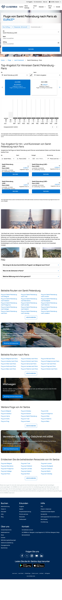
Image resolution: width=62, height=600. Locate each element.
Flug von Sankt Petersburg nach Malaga (9, 308)
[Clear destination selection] (60, 75)
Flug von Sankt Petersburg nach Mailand (9, 300)
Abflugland (47, 573)
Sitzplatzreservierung (25, 511)
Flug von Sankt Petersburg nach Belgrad (9, 295)
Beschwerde (44, 519)
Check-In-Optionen (46, 509)
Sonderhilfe (44, 514)
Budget (34, 155)
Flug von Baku (45, 421)
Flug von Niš (44, 411)
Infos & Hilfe (51, 7)
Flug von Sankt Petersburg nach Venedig (29, 312)
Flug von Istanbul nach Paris (9, 361)
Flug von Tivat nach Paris (48, 364)
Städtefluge (27, 573)
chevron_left (52, 127)
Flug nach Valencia (46, 468)
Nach (4, 36)
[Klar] (59, 31)
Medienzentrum (5, 532)
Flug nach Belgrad (6, 463)
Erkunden (42, 7)
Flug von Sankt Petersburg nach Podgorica (9, 304)
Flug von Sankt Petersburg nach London (49, 295)
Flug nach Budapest (47, 466)
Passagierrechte (5, 545)
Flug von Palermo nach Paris (29, 369)
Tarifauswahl (22, 519)
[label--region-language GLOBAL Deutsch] (55, 1)
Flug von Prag (5, 421)
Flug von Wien (45, 416)
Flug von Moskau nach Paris (29, 358)
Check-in (35, 6)
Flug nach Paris (5, 474)
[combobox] (15, 75)
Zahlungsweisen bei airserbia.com (50, 516)
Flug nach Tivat (25, 463)
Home (3, 60)
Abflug (5, 42)
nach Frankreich (19, 60)
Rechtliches (4, 548)
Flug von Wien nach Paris (8, 364)
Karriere (3, 537)
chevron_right (56, 127)
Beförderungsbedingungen (8, 540)
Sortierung (50, 155)
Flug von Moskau (26, 411)
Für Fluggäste (29, 1)
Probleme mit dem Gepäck (48, 511)
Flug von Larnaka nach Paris (29, 366)
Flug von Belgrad (6, 411)
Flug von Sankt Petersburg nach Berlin (49, 308)
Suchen (31, 49)
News (2, 535)
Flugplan (21, 506)
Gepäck (21, 509)
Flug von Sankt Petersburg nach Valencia (49, 304)
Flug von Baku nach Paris (8, 369)
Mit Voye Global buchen (11, 449)
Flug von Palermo (46, 419)
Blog (2, 516)
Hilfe (2, 514)
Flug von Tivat (25, 419)
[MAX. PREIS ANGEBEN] (40, 159)
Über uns (45, 1)
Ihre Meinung (44, 522)
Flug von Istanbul (6, 413)
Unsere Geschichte (6, 530)
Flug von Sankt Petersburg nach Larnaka (29, 304)
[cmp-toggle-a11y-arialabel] (31, 75)
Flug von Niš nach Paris (48, 358)
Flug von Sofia (5, 419)
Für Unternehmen (38, 1)
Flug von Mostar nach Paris (49, 369)
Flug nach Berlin (46, 471)
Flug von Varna (5, 416)
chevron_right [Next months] (59, 87)
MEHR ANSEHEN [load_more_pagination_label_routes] (31, 317)
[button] (21, 27)
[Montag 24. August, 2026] (11, 115)
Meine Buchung (27, 6)
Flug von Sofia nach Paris (8, 366)
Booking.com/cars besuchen (12, 396)
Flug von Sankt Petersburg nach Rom (9, 312)
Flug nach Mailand (26, 466)
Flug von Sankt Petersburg (29, 416)
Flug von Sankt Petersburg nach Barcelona (29, 300)
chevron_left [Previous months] (2, 87)
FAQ (42, 506)
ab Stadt (41, 573)
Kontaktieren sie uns (27, 530)
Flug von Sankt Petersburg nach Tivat (29, 295)
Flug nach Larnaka (26, 468)
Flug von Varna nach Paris (28, 364)
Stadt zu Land (35, 573)
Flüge (9, 60)
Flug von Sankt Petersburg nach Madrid (29, 308)
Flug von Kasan (25, 421)
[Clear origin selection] (27, 75)
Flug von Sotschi (26, 413)
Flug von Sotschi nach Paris (29, 361)
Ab (3, 31)
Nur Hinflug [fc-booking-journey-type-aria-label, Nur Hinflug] (6, 27)
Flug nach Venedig (46, 474)
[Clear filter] (13, 159)
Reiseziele (22, 516)
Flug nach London (46, 463)
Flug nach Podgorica (7, 468)
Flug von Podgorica (47, 413)
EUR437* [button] (9, 19)
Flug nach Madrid (26, 471)
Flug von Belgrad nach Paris (9, 358)
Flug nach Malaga (6, 471)
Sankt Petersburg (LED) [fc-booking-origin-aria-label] (10, 33)
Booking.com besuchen (11, 343)
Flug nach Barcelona (7, 466)
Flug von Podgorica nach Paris (50, 361)
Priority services (23, 514)
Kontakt (58, 6)
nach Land (14, 573)
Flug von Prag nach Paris (48, 366)
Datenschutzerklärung (7, 542)
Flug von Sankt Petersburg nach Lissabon (49, 312)
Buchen (21, 6)
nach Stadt (20, 573)
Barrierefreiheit (26, 535)
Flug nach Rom (25, 474)
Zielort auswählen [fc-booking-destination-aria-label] (8, 38)
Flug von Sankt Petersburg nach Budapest (49, 300)
